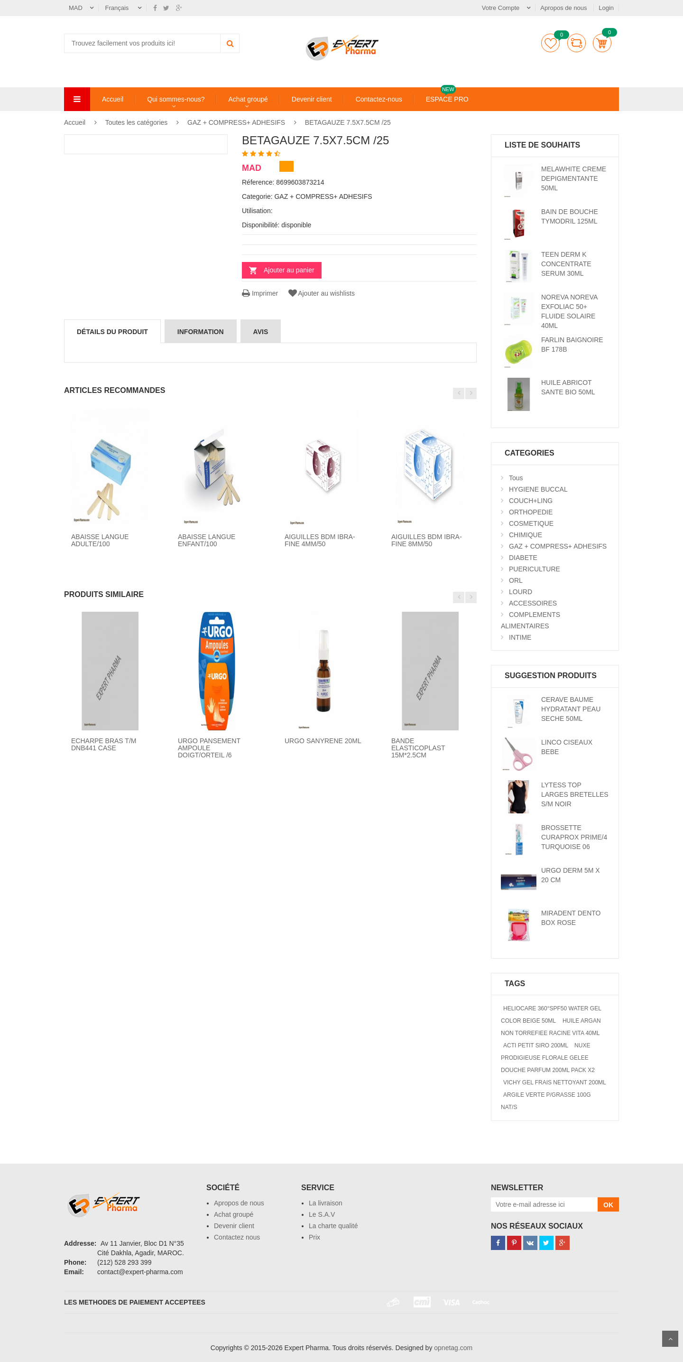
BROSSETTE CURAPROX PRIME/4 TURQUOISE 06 (574, 837)
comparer (576, 43)
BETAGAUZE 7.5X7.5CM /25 (348, 122)
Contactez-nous (379, 99)
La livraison (325, 1203)
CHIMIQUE (525, 535)
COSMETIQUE (531, 523)
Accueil (112, 99)
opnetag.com (453, 1348)
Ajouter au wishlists (321, 293)
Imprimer (260, 293)
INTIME (520, 637)
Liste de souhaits (550, 43)
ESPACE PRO (447, 98)
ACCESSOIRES (533, 603)
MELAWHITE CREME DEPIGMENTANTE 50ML (573, 178)
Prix (314, 1237)
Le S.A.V (322, 1214)
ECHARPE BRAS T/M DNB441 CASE (103, 744)
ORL (516, 580)
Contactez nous (237, 1237)
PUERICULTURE (534, 569)
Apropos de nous (564, 7)
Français (117, 7)
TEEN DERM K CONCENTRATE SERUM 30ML (566, 264)
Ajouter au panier (289, 270)
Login (606, 7)
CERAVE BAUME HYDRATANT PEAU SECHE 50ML (570, 709)
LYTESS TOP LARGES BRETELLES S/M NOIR (575, 794)
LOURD (520, 592)
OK (608, 1205)
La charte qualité (333, 1226)
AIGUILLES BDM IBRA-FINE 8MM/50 (426, 540)
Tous (516, 478)
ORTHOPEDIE (531, 512)
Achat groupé (248, 99)
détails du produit (112, 332)
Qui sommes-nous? (175, 99)
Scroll (670, 1339)
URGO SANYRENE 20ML (323, 741)
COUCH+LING (531, 500)
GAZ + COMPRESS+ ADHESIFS (236, 122)
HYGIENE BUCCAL (538, 489)
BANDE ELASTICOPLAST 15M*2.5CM (418, 748)
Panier (602, 43)
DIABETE (523, 557)
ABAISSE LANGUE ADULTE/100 (100, 540)
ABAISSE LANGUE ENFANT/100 (206, 540)
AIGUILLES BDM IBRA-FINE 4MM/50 (320, 540)
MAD (76, 7)
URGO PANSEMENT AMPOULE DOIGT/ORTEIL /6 (209, 748)
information (200, 332)
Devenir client (312, 99)
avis (260, 332)
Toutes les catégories (136, 122)
